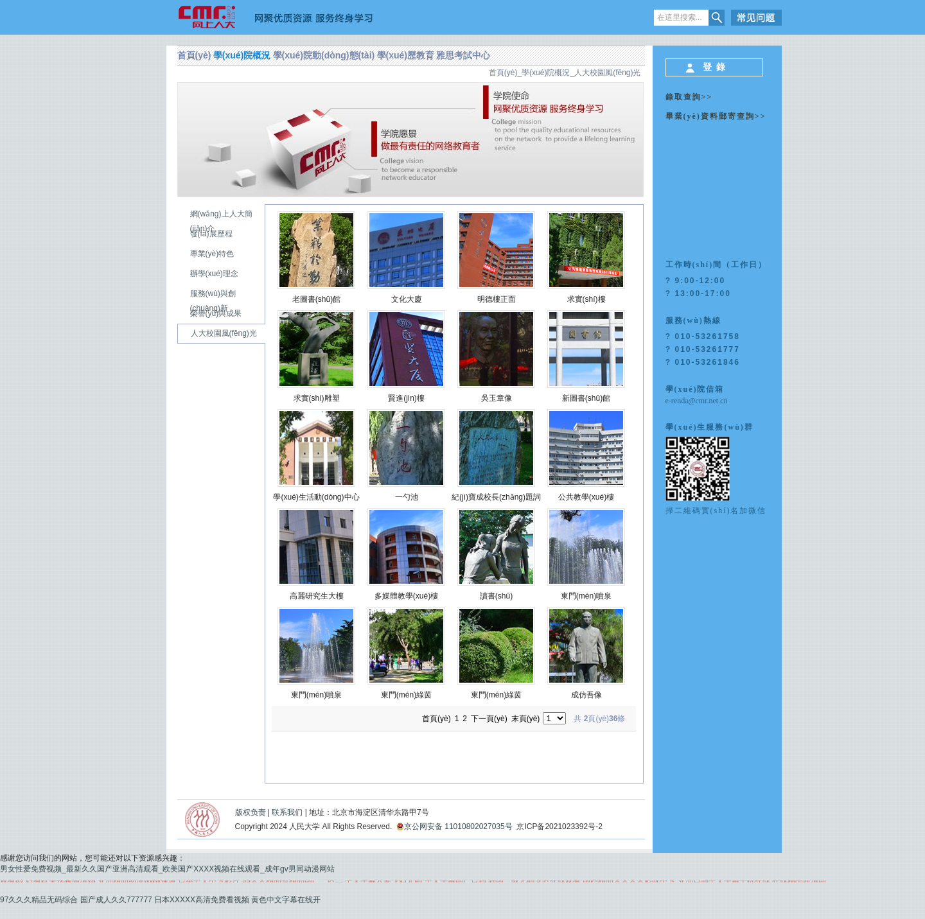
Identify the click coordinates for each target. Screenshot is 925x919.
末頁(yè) (525, 718)
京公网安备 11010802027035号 (454, 826)
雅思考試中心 (463, 55)
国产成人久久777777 (116, 899)
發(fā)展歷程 (211, 233)
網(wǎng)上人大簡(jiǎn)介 (221, 221)
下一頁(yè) (489, 718)
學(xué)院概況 (241, 55)
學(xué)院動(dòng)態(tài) (324, 55)
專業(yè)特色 (212, 253)
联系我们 (287, 812)
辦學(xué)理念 (214, 273)
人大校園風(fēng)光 (607, 72)
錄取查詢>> (689, 96)
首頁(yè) (194, 55)
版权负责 (250, 812)
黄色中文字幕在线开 (286, 899)
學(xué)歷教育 (405, 55)
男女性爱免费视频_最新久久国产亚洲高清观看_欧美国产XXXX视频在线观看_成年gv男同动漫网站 (167, 868)
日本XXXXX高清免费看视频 (201, 899)
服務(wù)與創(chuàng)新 (213, 301)
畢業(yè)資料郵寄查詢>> (715, 116)
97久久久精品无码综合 (39, 899)
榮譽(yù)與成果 (216, 313)
